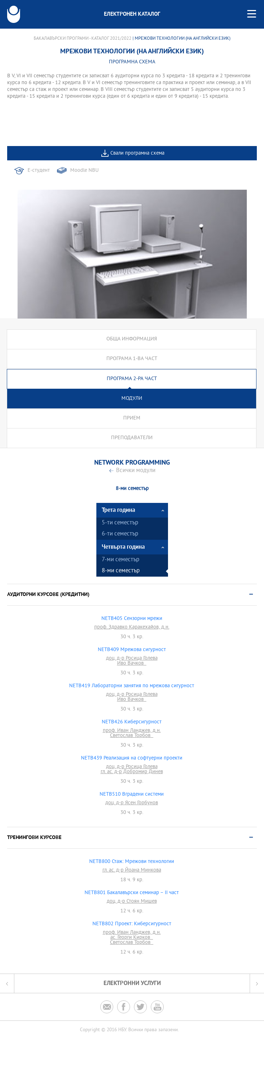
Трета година (118, 510)
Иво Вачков (132, 663)
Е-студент (39, 170)
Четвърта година (123, 547)
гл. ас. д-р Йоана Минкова (131, 870)
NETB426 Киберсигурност (132, 722)
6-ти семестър (120, 534)
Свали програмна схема (137, 153)
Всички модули (135, 471)
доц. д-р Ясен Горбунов (131, 803)
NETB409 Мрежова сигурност (132, 650)
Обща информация (131, 339)
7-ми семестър (120, 560)
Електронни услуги (132, 983)
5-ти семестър (120, 523)
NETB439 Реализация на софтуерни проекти (131, 758)
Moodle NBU (84, 170)
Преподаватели (132, 438)
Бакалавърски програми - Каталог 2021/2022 (82, 39)
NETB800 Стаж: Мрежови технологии (131, 861)
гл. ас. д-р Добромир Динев (132, 772)
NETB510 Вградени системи (132, 794)
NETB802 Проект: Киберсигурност (131, 924)
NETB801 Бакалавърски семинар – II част (132, 893)
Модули (131, 398)
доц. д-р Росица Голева (132, 658)
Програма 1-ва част (131, 358)
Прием (131, 418)
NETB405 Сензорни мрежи (131, 618)
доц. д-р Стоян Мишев (132, 901)
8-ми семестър (121, 571)
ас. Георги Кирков (131, 937)
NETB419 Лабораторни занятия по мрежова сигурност (131, 686)
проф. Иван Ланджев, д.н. (132, 730)
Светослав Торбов (131, 735)
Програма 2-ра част (132, 378)
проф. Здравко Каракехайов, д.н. (131, 627)
